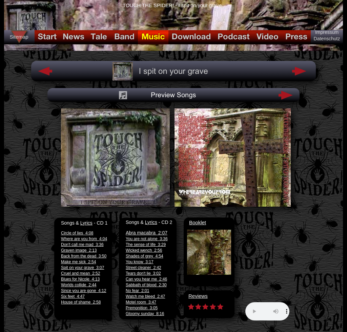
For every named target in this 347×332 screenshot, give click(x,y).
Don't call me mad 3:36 (82, 244)
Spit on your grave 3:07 (82, 267)
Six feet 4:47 (73, 296)
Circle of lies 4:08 (77, 233)
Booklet (197, 222)
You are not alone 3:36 (147, 238)
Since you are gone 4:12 (83, 290)
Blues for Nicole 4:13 (80, 279)
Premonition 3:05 (142, 308)
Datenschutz (327, 38)
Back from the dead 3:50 (83, 256)
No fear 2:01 (137, 290)
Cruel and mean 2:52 (80, 273)
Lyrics (86, 223)
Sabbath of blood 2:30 (146, 285)
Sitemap (18, 37)
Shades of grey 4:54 (144, 256)
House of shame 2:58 (81, 302)
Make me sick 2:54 (78, 262)
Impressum (327, 32)
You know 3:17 (140, 262)
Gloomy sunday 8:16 (145, 313)
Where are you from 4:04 (84, 238)
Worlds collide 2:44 (79, 285)
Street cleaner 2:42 (143, 267)
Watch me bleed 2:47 (145, 296)
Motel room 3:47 (141, 302)
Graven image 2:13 (79, 250)
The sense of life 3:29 (146, 244)
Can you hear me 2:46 (146, 279)
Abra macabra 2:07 (146, 232)
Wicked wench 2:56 (144, 250)
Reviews (198, 296)
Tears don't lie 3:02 (143, 273)
